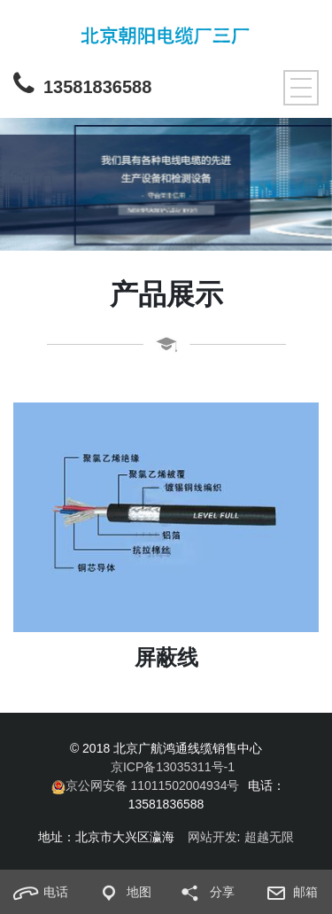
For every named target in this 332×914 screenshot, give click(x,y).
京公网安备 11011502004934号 (145, 785)
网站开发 (212, 837)
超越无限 (269, 837)
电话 (36, 893)
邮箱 (286, 893)
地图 (120, 893)
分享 (203, 893)
